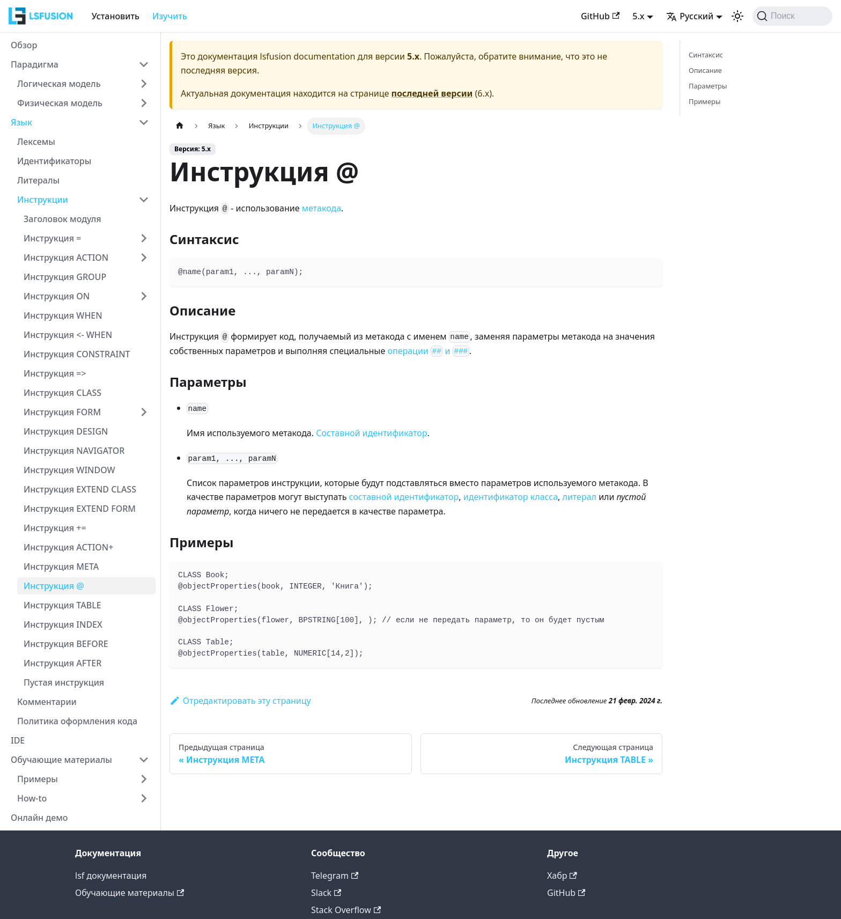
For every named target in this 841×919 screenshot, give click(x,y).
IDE (18, 740)
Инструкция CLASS (62, 393)
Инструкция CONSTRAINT (77, 354)
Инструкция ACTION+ (68, 547)
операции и (428, 351)
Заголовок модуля (62, 219)
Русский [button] (689, 16)
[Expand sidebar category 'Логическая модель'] (144, 83)
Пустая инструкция (64, 682)
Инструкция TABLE (62, 605)
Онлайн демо (39, 818)
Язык (21, 122)
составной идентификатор (404, 497)
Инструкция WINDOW (69, 470)
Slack (326, 893)
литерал (579, 497)
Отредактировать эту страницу (240, 701)
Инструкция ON (57, 296)
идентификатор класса (510, 497)
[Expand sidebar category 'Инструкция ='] (144, 238)
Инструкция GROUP (65, 277)
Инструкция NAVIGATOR (74, 451)
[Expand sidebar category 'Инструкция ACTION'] (144, 257)
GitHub (600, 16)
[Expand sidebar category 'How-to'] (144, 798)
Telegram (334, 875)
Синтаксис (706, 55)
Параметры (708, 86)
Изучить (169, 16)
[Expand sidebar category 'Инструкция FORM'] (144, 412)
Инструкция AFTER (62, 663)
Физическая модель (59, 103)
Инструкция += (55, 528)
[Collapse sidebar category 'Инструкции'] (144, 199)
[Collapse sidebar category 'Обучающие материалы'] (144, 759)
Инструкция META (61, 566)
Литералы (38, 180)
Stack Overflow (346, 910)
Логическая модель (59, 84)
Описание (705, 70)
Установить (115, 16)
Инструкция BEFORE (66, 644)
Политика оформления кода (77, 721)
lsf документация (111, 875)
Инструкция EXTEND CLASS (80, 489)
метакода (321, 208)
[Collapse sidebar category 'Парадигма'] (144, 64)
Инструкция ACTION (66, 257)
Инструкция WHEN (63, 315)
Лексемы (36, 142)
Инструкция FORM (62, 412)
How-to (32, 798)
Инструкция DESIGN (66, 431)
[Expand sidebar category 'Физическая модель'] (144, 103)
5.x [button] (638, 16)
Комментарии (47, 702)
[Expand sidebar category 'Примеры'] (144, 779)
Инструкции (42, 199)
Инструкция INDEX (63, 624)
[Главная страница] (179, 125)
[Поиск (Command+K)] (792, 16)
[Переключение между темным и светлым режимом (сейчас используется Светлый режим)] (737, 16)
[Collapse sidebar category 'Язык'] (144, 122)
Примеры (37, 779)
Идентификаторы (54, 161)
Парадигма (34, 64)
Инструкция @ (54, 586)
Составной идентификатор (371, 433)
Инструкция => (55, 373)
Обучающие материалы (61, 760)
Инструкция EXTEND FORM (80, 508)
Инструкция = (52, 238)
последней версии (432, 93)
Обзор (24, 45)
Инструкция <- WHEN (68, 335)
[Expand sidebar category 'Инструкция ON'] (144, 296)
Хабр (562, 875)
